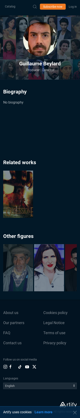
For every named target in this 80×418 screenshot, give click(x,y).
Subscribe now (53, 6)
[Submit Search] (35, 7)
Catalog (10, 6)
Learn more (43, 412)
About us (10, 312)
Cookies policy (55, 312)
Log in (73, 6)
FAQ (6, 333)
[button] (40, 39)
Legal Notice (54, 322)
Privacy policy (54, 343)
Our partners (13, 322)
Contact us (12, 343)
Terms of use (54, 333)
